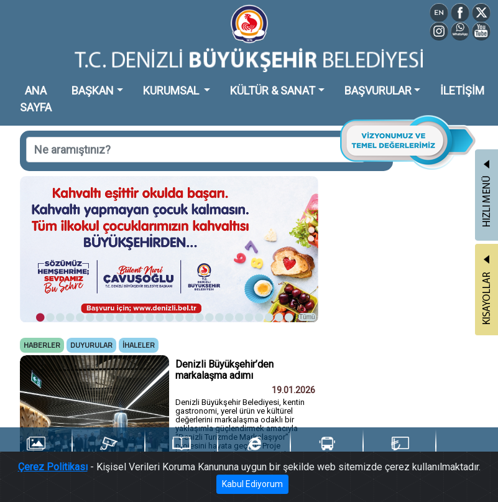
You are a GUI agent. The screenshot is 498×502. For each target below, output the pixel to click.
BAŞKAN (92, 90)
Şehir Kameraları (108, 450)
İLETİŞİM (462, 90)
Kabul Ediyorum (252, 488)
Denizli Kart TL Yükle (400, 451)
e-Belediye (254, 450)
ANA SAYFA (36, 99)
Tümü (307, 317)
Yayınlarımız (181, 450)
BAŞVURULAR (378, 90)
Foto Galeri (36, 450)
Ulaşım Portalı (327, 450)
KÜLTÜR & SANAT (272, 90)
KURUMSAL (172, 90)
